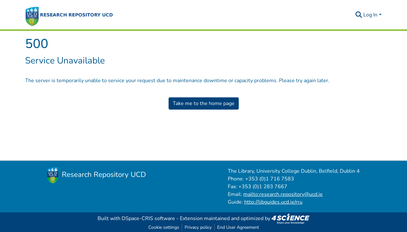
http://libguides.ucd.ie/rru (273, 202)
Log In (370, 14)
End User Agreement (238, 227)
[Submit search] (359, 15)
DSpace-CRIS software (148, 218)
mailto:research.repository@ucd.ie (283, 194)
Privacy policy (198, 227)
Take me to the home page (204, 103)
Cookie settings (163, 227)
